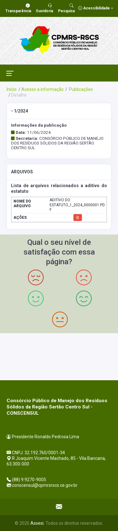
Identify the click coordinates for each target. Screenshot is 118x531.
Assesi (37, 523)
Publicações (80, 89)
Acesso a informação (42, 89)
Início (12, 89)
